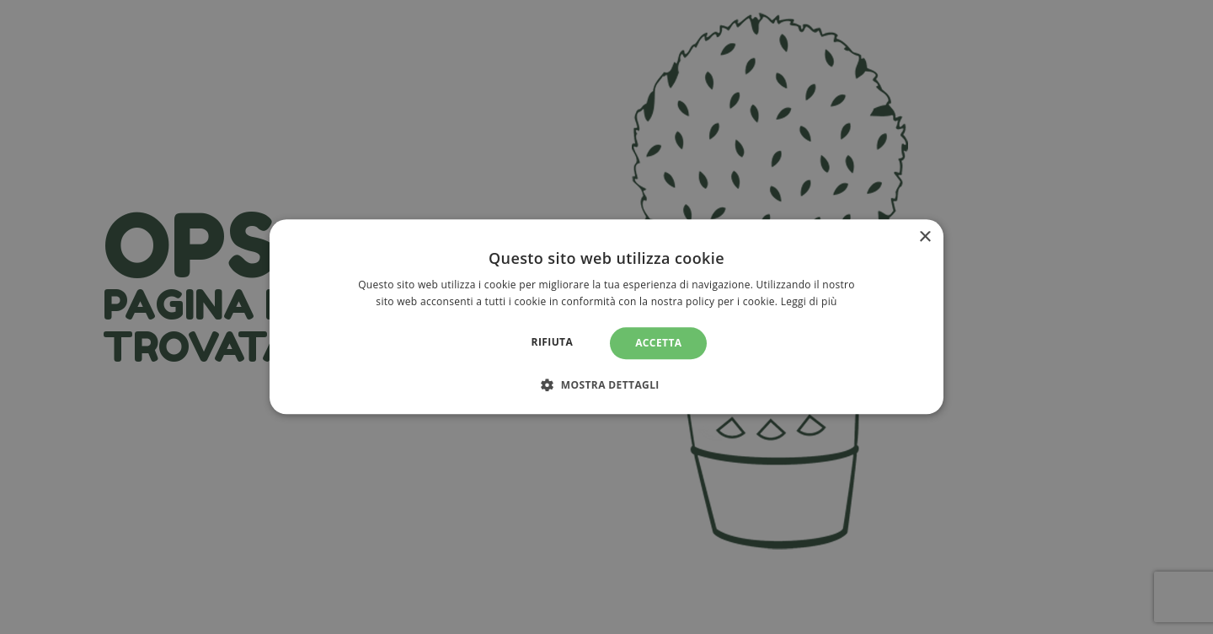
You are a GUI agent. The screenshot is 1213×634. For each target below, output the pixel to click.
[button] (606, 385)
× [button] (924, 237)
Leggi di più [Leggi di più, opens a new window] (809, 302)
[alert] (606, 317)
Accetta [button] (658, 343)
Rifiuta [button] (553, 342)
